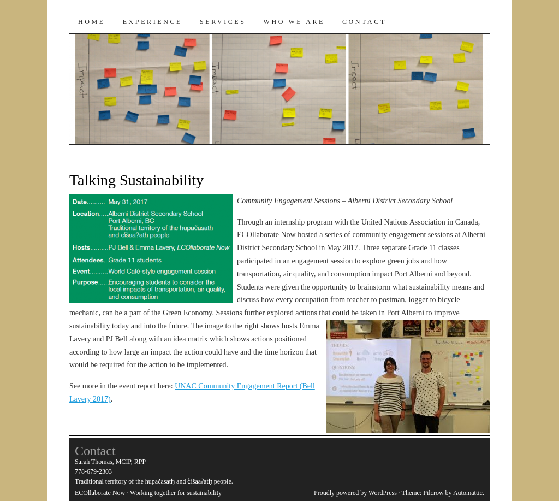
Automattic (468, 493)
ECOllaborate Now (100, 493)
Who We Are (294, 22)
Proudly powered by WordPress (355, 493)
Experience (152, 22)
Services (223, 22)
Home (91, 22)
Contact (364, 22)
